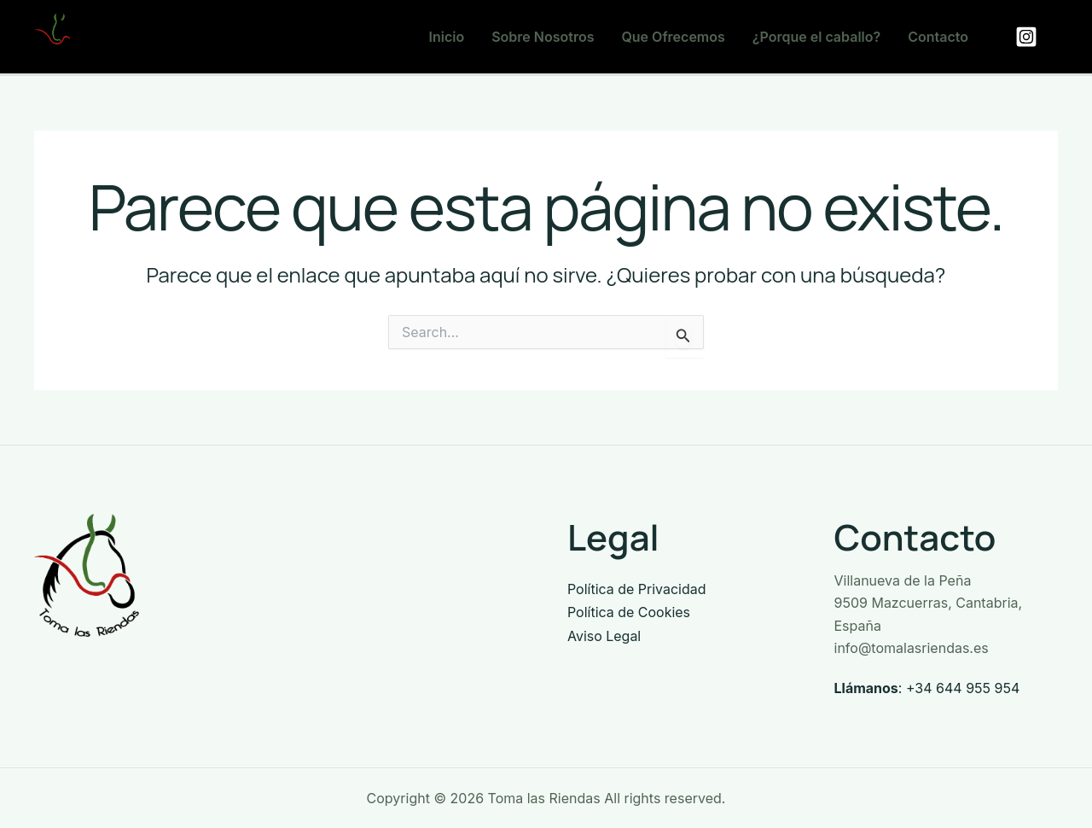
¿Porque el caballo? (816, 36)
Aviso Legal (604, 634)
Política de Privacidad (636, 589)
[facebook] (1029, 36)
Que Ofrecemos (672, 36)
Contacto (938, 36)
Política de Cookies (628, 611)
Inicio (447, 36)
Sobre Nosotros (542, 36)
